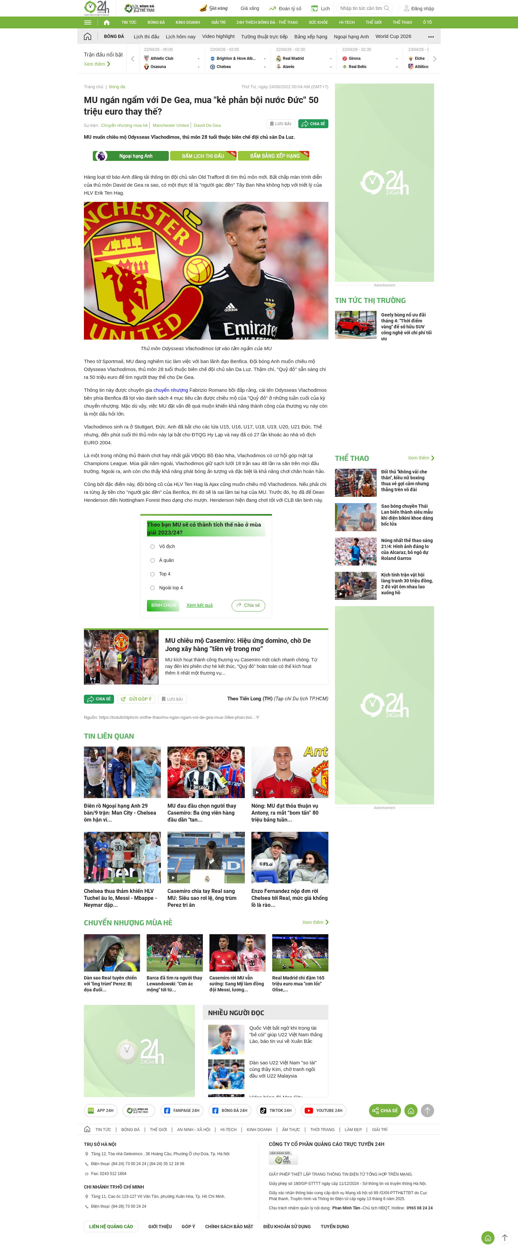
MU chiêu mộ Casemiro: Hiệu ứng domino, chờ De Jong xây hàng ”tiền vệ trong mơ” (238, 645)
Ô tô (427, 22)
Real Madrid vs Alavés (304, 58)
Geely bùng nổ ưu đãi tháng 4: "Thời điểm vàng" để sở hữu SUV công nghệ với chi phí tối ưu (406, 326)
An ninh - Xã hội (193, 1129)
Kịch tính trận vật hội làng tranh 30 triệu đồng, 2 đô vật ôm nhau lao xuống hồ (407, 583)
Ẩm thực (291, 1129)
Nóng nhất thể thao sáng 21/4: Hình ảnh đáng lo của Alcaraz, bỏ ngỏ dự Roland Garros (407, 549)
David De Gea (207, 125)
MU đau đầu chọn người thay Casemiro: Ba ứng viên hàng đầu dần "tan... (201, 813)
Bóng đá (156, 22)
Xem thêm (94, 64)
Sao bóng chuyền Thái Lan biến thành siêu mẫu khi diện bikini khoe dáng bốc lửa (407, 515)
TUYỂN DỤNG (335, 1226)
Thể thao (402, 22)
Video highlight (218, 36)
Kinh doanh (188, 22)
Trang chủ (93, 86)
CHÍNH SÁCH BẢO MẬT (229, 1226)
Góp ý (188, 1226)
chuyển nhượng (171, 390)
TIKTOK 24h (276, 1111)
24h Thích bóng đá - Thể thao (267, 22)
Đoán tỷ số (285, 8)
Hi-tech (347, 22)
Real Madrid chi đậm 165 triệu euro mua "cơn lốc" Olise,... (298, 983)
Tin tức (129, 22)
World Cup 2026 (393, 36)
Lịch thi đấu (146, 36)
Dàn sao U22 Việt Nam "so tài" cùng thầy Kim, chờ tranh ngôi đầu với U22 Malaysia (282, 1069)
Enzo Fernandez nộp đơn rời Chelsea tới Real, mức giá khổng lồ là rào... (289, 898)
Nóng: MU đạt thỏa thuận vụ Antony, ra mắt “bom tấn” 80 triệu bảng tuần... (284, 813)
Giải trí (218, 22)
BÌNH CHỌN (163, 605)
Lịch (320, 8)
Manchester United (171, 125)
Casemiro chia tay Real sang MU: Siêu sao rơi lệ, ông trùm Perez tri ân (202, 898)
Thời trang (322, 1129)
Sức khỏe (318, 22)
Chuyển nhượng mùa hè (124, 125)
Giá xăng (250, 8)
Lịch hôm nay (181, 36)
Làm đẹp (353, 1129)
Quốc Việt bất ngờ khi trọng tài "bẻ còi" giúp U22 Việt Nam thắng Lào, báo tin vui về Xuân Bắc (285, 1034)
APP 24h (101, 1111)
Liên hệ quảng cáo (111, 1226)
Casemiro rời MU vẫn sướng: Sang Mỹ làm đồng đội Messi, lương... (236, 983)
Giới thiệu (160, 1226)
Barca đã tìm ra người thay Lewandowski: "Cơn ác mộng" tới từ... (174, 983)
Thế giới (374, 22)
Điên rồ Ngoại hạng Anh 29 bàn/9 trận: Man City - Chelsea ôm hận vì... (120, 813)
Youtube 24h (324, 1111)
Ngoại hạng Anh (351, 36)
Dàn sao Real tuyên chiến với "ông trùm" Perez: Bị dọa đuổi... (110, 983)
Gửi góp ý (136, 699)
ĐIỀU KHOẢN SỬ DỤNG (287, 1226)
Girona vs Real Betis (370, 58)
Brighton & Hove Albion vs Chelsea (238, 58)
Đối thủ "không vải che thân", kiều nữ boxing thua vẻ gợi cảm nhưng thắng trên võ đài (405, 480)
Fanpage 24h (182, 1111)
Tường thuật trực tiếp (264, 36)
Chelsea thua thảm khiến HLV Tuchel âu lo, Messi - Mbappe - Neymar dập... (120, 898)
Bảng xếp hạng (310, 36)
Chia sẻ (317, 124)
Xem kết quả (200, 605)
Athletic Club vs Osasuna (172, 58)
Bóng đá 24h (229, 1111)
